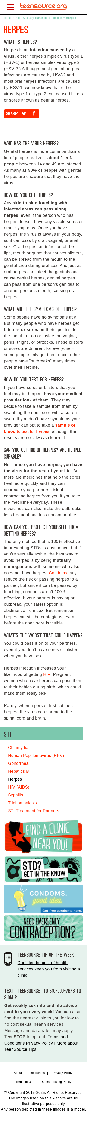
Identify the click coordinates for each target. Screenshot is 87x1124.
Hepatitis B (18, 771)
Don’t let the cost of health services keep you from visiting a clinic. (49, 969)
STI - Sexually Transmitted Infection (39, 18)
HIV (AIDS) (18, 787)
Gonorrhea (18, 763)
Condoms (58, 573)
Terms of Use (25, 1082)
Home (8, 18)
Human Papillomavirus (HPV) (36, 755)
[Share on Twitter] (23, 113)
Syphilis (15, 795)
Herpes (15, 779)
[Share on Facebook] (34, 113)
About (18, 1073)
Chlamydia (18, 747)
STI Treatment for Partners (33, 810)
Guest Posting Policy (56, 1082)
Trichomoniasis (22, 803)
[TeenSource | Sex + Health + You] (43, 11)
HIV (46, 674)
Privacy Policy (39, 1043)
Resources (37, 1073)
